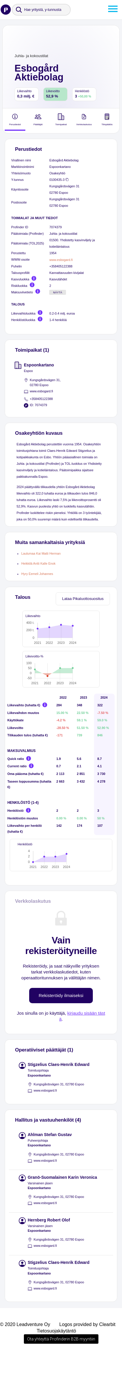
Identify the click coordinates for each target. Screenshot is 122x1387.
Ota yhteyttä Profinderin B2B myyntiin (61, 1370)
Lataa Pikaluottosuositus (83, 598)
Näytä (57, 292)
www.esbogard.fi (60, 260)
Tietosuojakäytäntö (56, 1362)
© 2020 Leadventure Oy (25, 1355)
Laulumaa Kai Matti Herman (41, 553)
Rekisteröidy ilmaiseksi (61, 1026)
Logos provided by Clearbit (87, 1355)
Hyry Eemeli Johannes (37, 574)
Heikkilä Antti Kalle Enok (38, 563)
